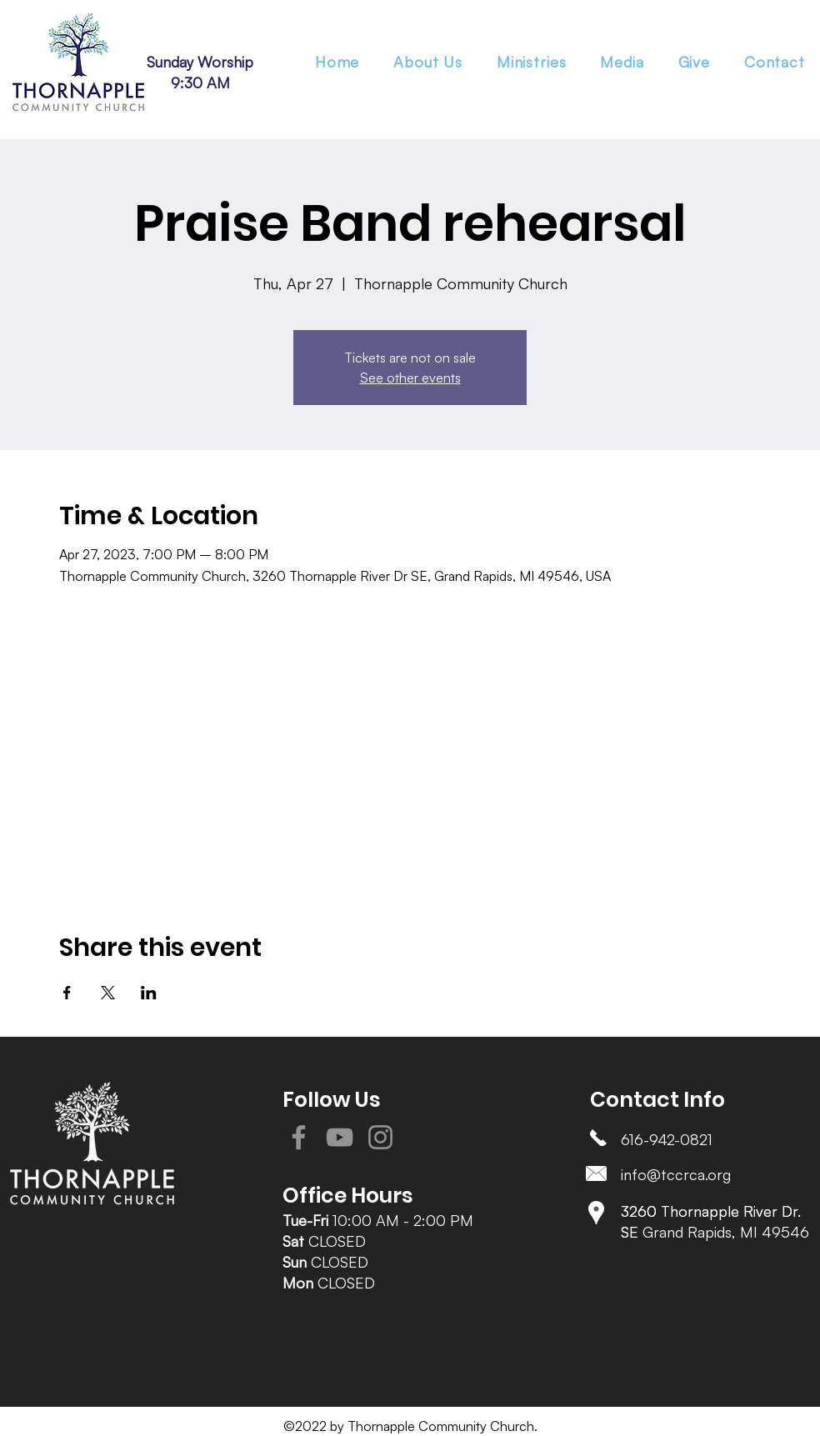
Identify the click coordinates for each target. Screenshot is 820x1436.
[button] (531, 61)
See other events (410, 377)
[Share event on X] (108, 992)
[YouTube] (339, 1137)
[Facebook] (298, 1137)
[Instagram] (380, 1137)
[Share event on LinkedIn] (149, 992)
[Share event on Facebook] (67, 992)
